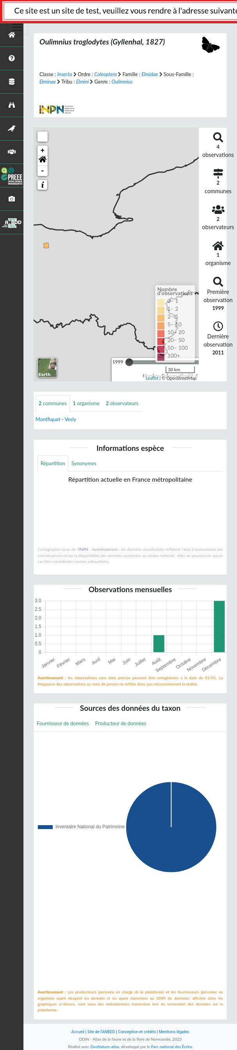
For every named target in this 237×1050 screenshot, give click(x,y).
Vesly (70, 419)
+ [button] (43, 150)
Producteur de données (120, 723)
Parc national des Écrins (171, 1046)
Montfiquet (48, 419)
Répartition (53, 463)
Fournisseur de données (63, 723)
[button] (42, 161)
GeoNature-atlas (104, 1046)
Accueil (77, 1031)
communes (53, 403)
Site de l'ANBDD (101, 1031)
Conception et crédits (137, 1031)
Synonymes (83, 463)
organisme (86, 403)
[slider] (129, 362)
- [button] (43, 171)
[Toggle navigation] (17, 27)
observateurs (122, 403)
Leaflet (152, 378)
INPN (83, 549)
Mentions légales (174, 1031)
